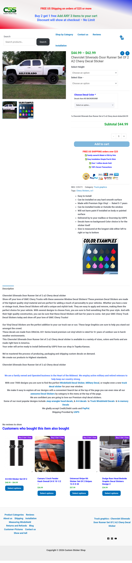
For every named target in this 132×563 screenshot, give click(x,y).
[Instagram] (112, 539)
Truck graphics (100, 187)
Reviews (30, 515)
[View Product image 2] (26, 110)
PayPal (85, 408)
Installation (31, 519)
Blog (31, 526)
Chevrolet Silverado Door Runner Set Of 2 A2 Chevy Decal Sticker (112, 523)
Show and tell (20, 533)
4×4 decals (81, 401)
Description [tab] (8, 288)
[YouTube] (116, 539)
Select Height (77, 67)
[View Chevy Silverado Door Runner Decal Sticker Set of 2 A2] (9, 110)
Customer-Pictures (13, 530)
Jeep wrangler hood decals (59, 401)
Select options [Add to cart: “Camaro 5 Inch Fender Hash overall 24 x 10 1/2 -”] (47, 493)
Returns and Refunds (16, 526)
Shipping (18, 519)
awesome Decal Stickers (43, 393)
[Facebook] (108, 539)
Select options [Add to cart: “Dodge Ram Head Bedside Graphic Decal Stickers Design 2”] (112, 493)
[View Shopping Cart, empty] (124, 40)
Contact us (30, 530)
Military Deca (92, 382)
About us (7, 519)
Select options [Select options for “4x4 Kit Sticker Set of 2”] (15, 488)
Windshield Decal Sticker (72, 382)
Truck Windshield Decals (102, 401)
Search (7, 36)
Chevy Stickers (82, 191)
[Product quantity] (119, 136)
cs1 (91, 191)
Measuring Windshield (20, 522)
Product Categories (14, 515)
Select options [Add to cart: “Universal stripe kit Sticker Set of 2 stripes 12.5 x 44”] (79, 493)
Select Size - (77, 77)
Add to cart (101, 144)
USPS (77, 412)
